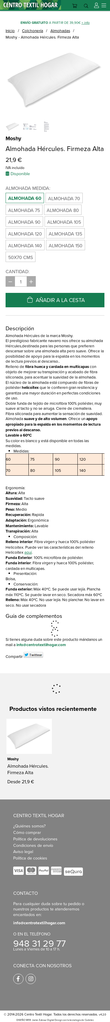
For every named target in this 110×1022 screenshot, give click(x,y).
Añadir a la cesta (55, 300)
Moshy (13, 138)
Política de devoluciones (35, 840)
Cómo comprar (27, 833)
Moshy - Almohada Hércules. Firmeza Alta (42, 37)
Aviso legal (23, 853)
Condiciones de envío (33, 846)
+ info (86, 22)
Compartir (14, 656)
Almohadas (60, 30)
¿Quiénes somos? (29, 827)
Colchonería (32, 30)
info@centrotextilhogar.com (41, 645)
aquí (28, 552)
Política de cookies (30, 859)
